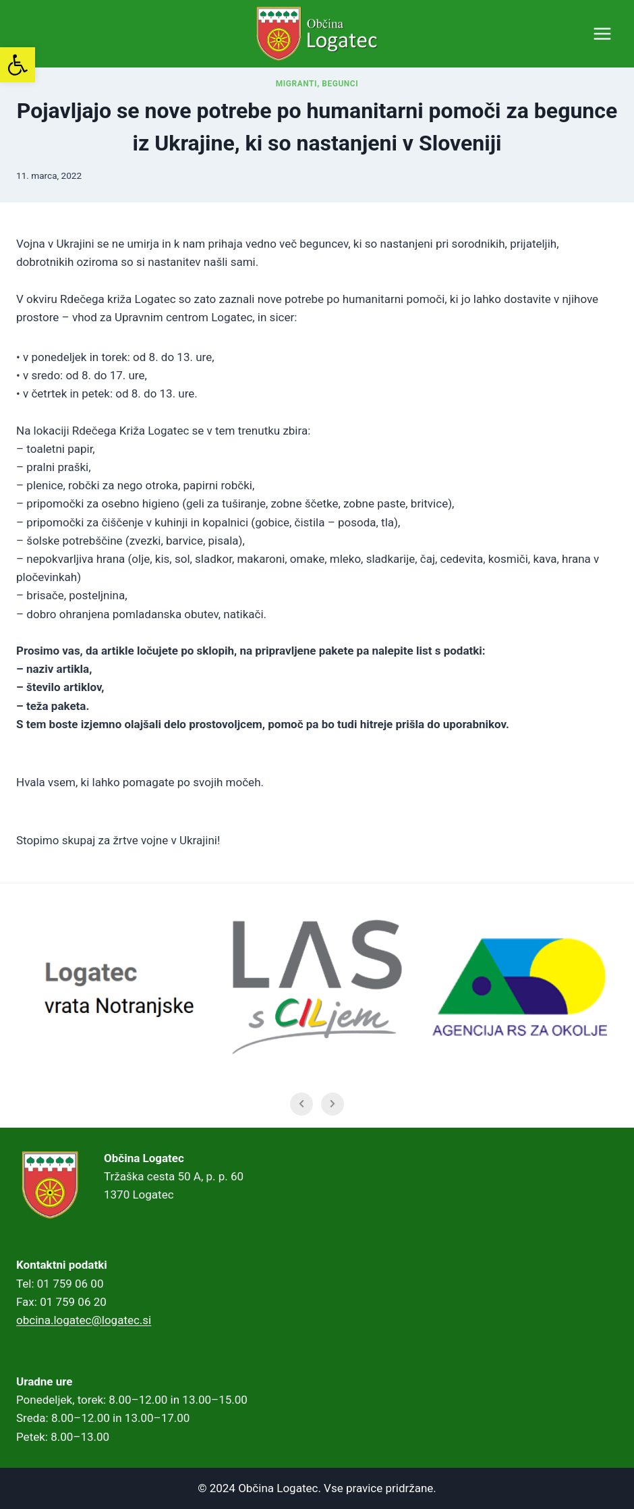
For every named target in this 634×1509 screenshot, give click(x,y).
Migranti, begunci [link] (317, 83)
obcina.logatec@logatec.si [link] (83, 1320)
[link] (17, 64)
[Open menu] (602, 33)
